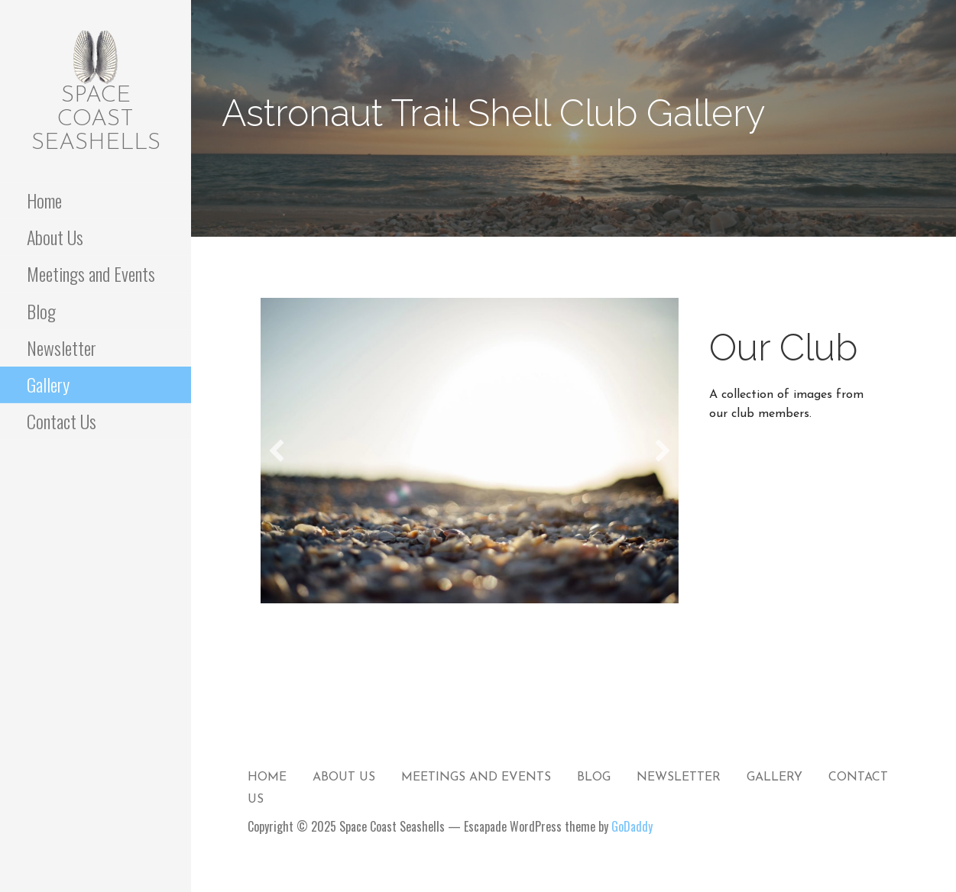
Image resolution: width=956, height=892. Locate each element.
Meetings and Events (91, 273)
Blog (41, 311)
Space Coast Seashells (95, 119)
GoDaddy (632, 826)
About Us (55, 236)
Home (44, 200)
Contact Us (61, 421)
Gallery (48, 384)
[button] (276, 450)
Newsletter (61, 347)
